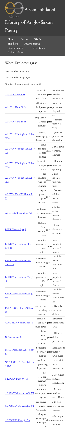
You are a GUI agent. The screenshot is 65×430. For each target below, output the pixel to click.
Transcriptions (37, 48)
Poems (24, 39)
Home (11, 39)
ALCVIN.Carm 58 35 (15, 122)
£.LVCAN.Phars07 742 (16, 379)
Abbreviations (15, 52)
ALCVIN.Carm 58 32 (15, 107)
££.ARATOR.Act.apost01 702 (19, 393)
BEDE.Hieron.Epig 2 (15, 229)
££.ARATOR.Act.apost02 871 (19, 406)
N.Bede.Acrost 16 (13, 337)
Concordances (15, 48)
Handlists (13, 44)
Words (37, 39)
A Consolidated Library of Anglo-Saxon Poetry (30, 20)
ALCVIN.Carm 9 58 (15, 94)
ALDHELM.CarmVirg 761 (18, 213)
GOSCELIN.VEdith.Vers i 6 (19, 323)
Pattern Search (32, 44)
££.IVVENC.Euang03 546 (17, 420)
